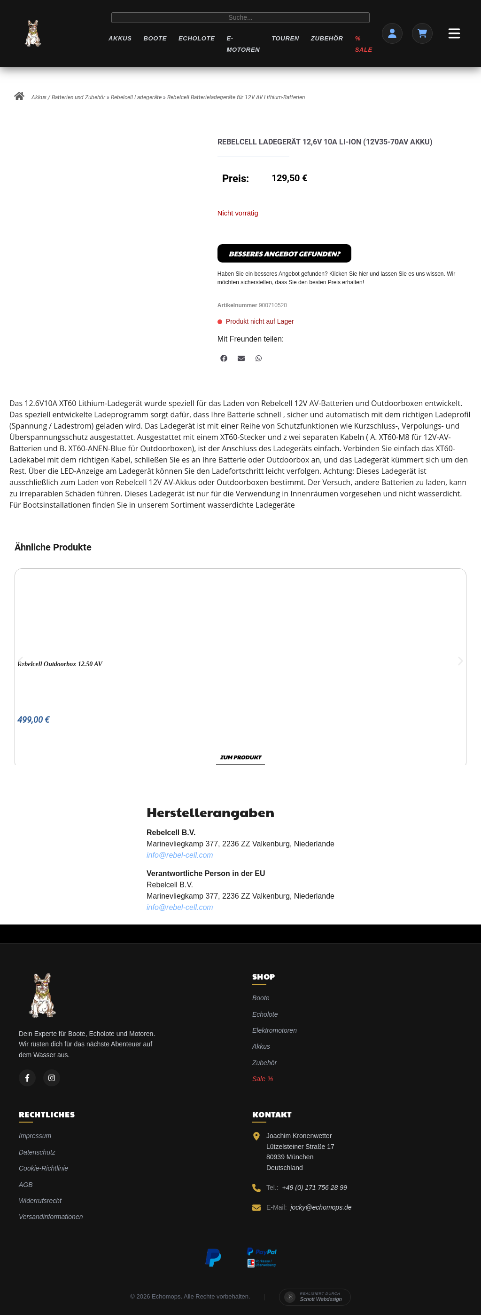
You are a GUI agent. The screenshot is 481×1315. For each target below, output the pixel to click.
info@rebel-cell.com (180, 855)
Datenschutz (37, 1152)
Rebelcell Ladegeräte (136, 97)
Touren (285, 38)
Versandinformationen (51, 1216)
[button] (223, 358)
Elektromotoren (274, 1030)
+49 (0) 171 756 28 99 (314, 1187)
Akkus (120, 38)
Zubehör (327, 38)
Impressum (35, 1136)
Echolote (196, 38)
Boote (155, 38)
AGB (26, 1184)
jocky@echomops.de (320, 1207)
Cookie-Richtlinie (43, 1168)
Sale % (262, 1079)
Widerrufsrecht (40, 1200)
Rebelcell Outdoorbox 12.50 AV (59, 664)
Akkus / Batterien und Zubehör (68, 97)
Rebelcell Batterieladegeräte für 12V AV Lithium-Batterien (236, 97)
